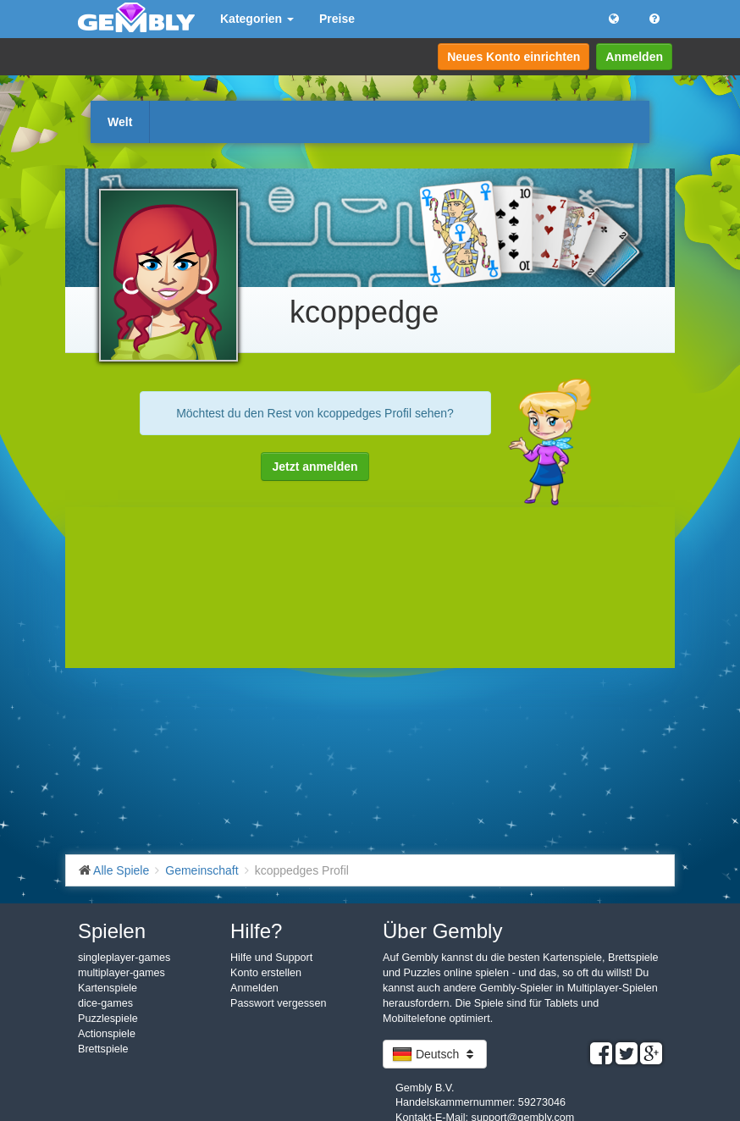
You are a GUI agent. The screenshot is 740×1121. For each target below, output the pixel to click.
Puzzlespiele (108, 1018)
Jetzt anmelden (314, 466)
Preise (337, 18)
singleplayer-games (124, 958)
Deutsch (435, 1054)
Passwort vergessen (278, 1003)
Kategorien (257, 18)
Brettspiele (103, 1049)
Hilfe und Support (271, 958)
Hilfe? (256, 930)
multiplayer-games (121, 973)
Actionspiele (106, 1034)
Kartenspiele (107, 988)
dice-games (105, 1003)
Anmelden (634, 57)
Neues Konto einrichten (513, 57)
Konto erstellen (265, 973)
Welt (120, 122)
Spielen (112, 930)
